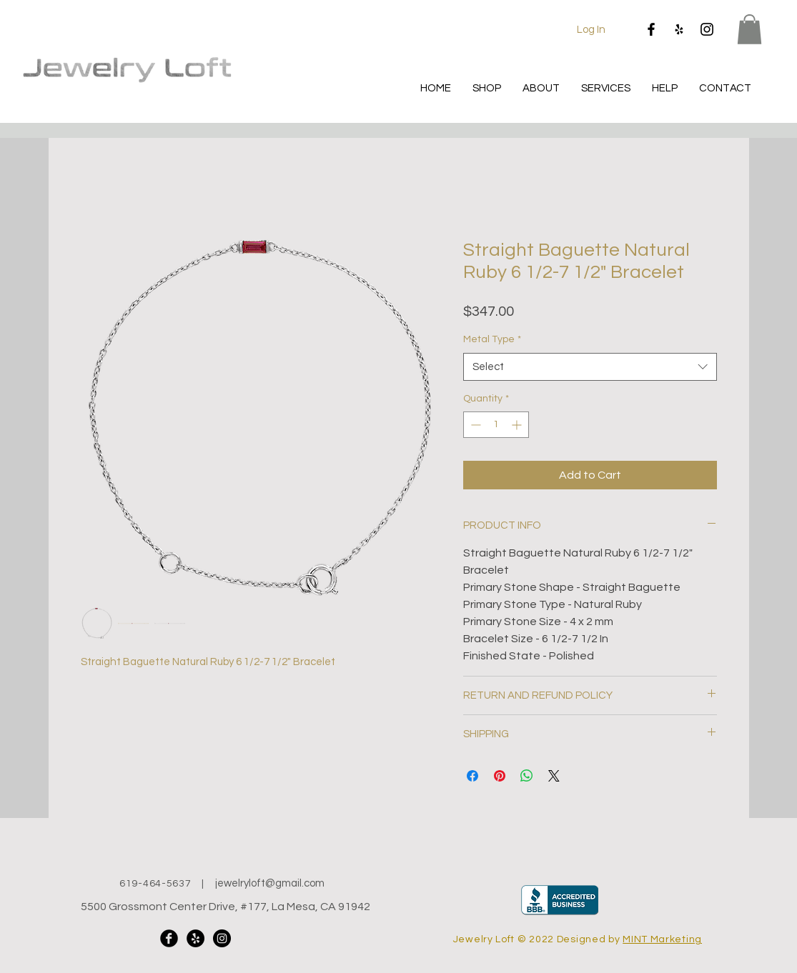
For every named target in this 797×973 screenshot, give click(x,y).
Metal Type (492, 339)
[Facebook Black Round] (169, 938)
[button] (749, 29)
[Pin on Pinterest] (499, 775)
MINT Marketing (662, 939)
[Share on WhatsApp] (526, 775)
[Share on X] (554, 775)
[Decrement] (474, 424)
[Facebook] (651, 29)
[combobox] (590, 367)
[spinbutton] (496, 424)
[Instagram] (707, 29)
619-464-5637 (155, 884)
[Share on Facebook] (472, 775)
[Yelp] (679, 29)
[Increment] (518, 424)
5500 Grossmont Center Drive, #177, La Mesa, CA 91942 (225, 906)
